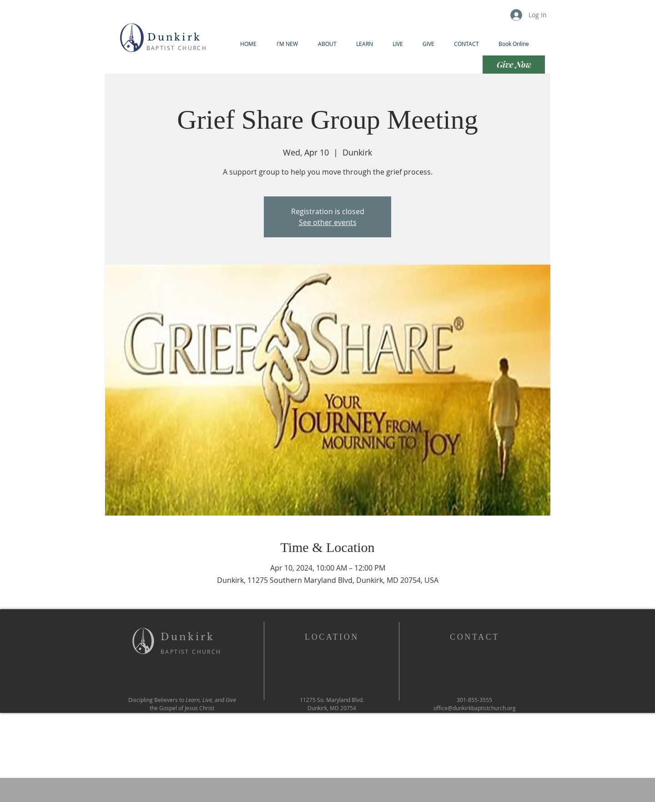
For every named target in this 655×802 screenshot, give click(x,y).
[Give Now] (514, 64)
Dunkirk (177, 37)
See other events (328, 222)
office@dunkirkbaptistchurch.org (474, 708)
